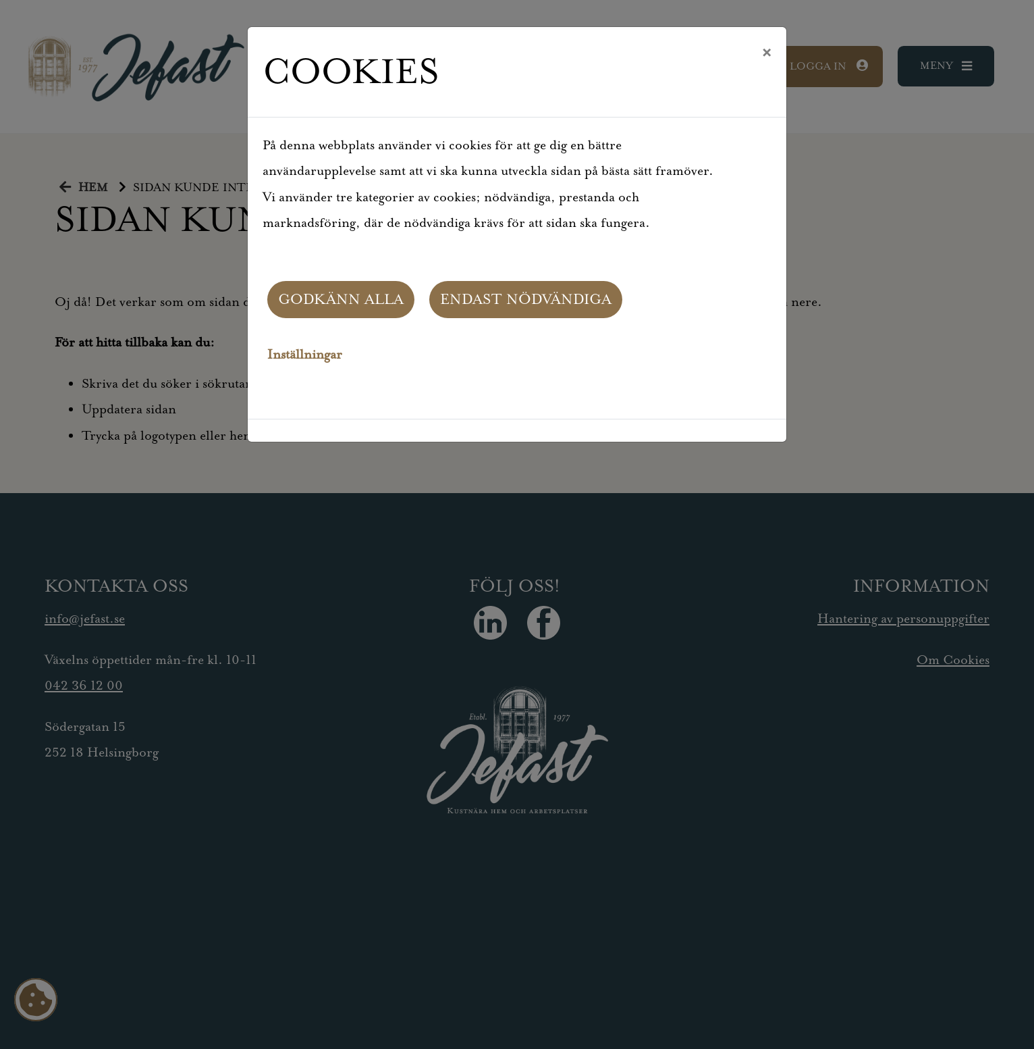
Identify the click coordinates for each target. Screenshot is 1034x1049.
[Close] (766, 53)
